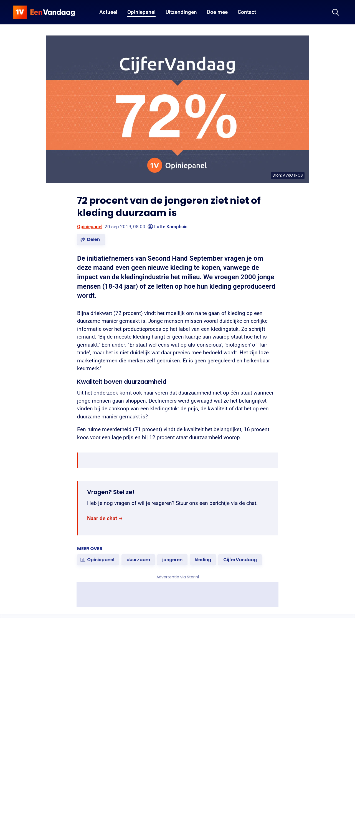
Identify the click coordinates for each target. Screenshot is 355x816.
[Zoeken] (335, 12)
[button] (91, 239)
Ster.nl (193, 577)
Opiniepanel (89, 226)
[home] (44, 12)
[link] (105, 518)
